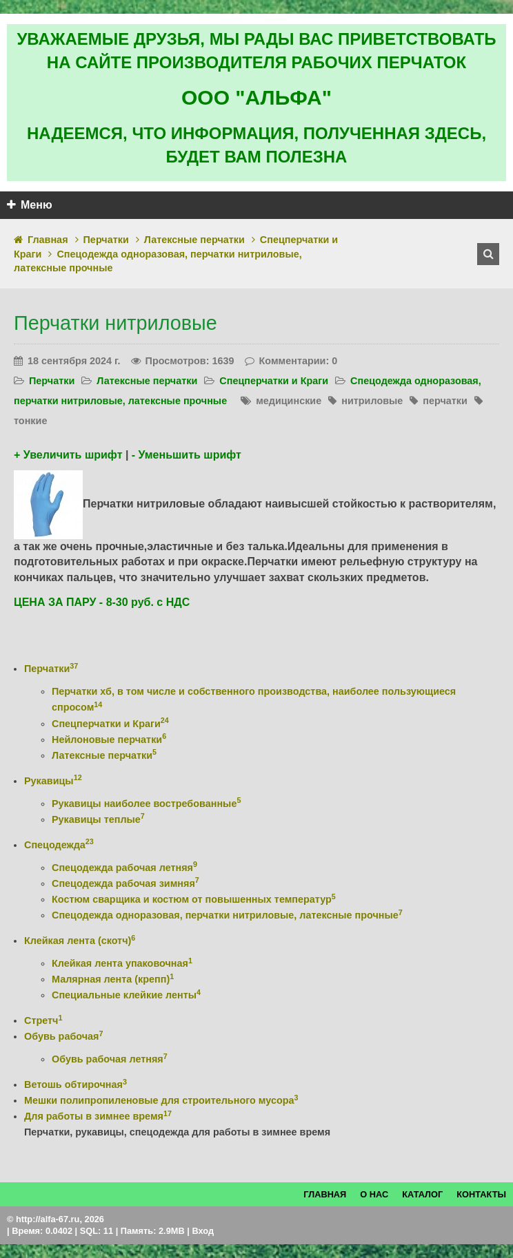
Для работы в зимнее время (98, 1116)
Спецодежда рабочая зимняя (125, 883)
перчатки (445, 400)
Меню (29, 205)
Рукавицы (53, 780)
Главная (48, 239)
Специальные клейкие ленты (126, 994)
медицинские (288, 400)
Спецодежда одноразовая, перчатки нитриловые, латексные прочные (227, 915)
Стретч (43, 1020)
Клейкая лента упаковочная (122, 963)
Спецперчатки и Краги (273, 380)
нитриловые (372, 400)
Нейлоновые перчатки (109, 739)
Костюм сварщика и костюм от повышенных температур (194, 899)
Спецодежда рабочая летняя (124, 867)
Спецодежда (59, 844)
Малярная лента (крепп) (113, 979)
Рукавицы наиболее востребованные (146, 803)
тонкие (30, 420)
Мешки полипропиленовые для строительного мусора (161, 1100)
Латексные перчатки (194, 239)
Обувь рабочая (63, 1036)
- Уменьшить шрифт (186, 455)
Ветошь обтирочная (75, 1084)
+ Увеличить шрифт (68, 455)
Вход (203, 1231)
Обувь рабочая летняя (110, 1059)
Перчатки (106, 239)
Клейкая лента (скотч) (79, 940)
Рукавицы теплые (98, 819)
